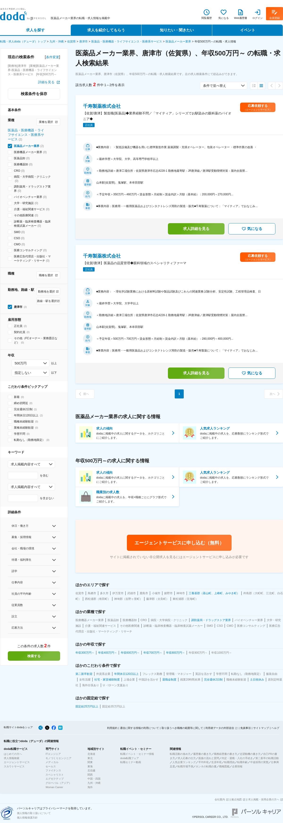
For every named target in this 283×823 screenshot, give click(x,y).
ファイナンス (53, 770)
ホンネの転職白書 (206, 766)
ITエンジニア (53, 753)
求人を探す (35, 30)
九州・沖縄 (57, 41)
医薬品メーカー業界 (178, 41)
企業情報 (237, 766)
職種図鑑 (224, 766)
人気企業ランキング (184, 762)
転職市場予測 (185, 766)
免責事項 (245, 728)
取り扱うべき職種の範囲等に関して (182, 728)
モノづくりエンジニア (58, 758)
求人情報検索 (11, 758)
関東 (90, 762)
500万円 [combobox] (21, 363)
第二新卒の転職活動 (267, 758)
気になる (251, 228)
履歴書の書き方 (202, 753)
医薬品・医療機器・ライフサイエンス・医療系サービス (126, 41)
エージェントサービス (17, 762)
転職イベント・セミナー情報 (137, 753)
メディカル (52, 762)
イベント (247, 30)
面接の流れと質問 (208, 758)
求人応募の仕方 (187, 758)
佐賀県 (71, 41)
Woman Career (54, 787)
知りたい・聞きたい (177, 30)
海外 (90, 787)
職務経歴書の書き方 (225, 753)
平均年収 (203, 762)
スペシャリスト (55, 774)
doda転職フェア (129, 758)
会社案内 (220, 799)
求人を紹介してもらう (106, 30)
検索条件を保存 (34, 94)
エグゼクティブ (55, 778)
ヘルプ (275, 728)
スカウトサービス (14, 766)
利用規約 (112, 728)
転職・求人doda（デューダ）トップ (23, 41)
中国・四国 (93, 778)
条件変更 (52, 57)
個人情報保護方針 (27, 817)
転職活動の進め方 (180, 753)
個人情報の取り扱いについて (34, 813)
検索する (34, 656)
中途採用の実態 (259, 762)
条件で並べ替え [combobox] (214, 86)
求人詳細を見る (196, 229)
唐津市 (83, 41)
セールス (51, 766)
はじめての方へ (13, 753)
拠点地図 (236, 799)
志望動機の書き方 (250, 753)
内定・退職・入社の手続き (237, 758)
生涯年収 (216, 762)
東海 (90, 766)
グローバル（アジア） (58, 782)
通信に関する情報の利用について (139, 728)
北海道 (91, 753)
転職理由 (229, 762)
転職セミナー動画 (130, 762)
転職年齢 (242, 762)
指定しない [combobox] (23, 373)
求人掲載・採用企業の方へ (263, 799)
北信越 (91, 770)
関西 (90, 774)
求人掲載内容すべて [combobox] (26, 464)
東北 (90, 758)
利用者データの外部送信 (219, 728)
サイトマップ (261, 728)
